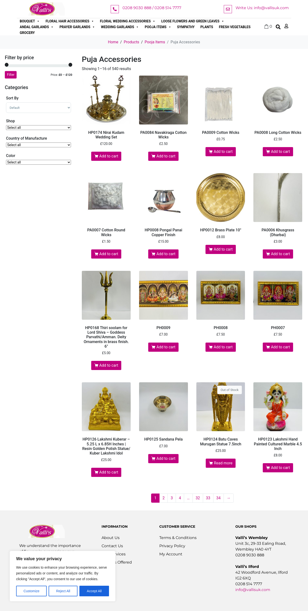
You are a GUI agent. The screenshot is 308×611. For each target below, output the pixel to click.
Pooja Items (158, 27)
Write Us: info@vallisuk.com (262, 8)
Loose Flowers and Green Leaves (192, 21)
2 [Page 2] (163, 498)
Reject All (63, 591)
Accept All (94, 591)
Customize (31, 591)
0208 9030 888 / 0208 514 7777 (151, 8)
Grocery (27, 33)
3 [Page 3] (172, 498)
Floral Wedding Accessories (127, 21)
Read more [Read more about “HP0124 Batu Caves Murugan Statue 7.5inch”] (223, 463)
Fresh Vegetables (234, 27)
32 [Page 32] (198, 498)
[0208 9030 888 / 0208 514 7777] (115, 9)
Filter (10, 75)
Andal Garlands (37, 27)
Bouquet (30, 21)
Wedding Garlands (120, 27)
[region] (63, 576)
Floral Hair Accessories (69, 21)
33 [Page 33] (208, 498)
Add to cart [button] (108, 156)
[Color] (38, 162)
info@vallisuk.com (252, 589)
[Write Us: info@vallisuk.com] (228, 9)
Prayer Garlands (77, 27)
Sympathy (186, 27)
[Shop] (38, 127)
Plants (206, 27)
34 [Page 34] (218, 498)
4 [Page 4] (180, 498)
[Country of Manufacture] (38, 145)
